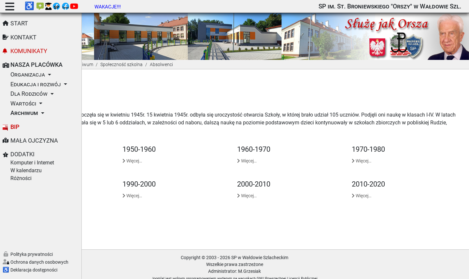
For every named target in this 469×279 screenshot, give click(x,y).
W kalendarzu (26, 170)
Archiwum (24, 113)
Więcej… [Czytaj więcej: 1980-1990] (99, 187)
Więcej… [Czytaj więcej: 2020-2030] (99, 222)
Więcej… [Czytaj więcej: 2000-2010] (288, 187)
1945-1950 (106, 141)
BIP (15, 127)
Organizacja (27, 74)
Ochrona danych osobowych (39, 262)
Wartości (23, 103)
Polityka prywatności (31, 254)
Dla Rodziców (29, 94)
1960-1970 (294, 141)
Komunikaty (28, 51)
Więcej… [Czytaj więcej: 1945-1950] (99, 152)
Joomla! (199, 270)
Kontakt (23, 37)
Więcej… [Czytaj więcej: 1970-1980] (382, 152)
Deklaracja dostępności (33, 269)
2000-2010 (294, 176)
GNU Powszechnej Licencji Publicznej (328, 270)
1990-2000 (200, 176)
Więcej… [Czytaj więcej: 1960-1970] (288, 152)
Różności (21, 178)
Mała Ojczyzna (34, 140)
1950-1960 (200, 141)
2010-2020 (388, 176)
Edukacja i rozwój (35, 84)
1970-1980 (388, 141)
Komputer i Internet (32, 163)
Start (19, 23)
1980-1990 (106, 176)
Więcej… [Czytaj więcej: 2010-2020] (382, 187)
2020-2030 (106, 210)
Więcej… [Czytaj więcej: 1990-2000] (193, 187)
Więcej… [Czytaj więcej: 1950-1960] (193, 152)
